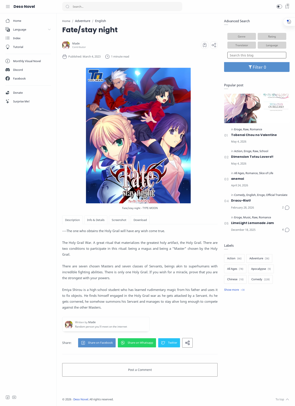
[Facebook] (7, 397)
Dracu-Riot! (241, 200)
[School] (263, 151)
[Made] (76, 43)
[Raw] (246, 129)
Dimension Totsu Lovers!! (252, 157)
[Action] (238, 151)
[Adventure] (259, 258)
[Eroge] (238, 129)
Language (272, 45)
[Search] (122, 6)
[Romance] (256, 129)
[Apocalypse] (261, 269)
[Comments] (286, 207)
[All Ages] (239, 173)
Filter (257, 67)
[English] (251, 195)
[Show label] (234, 290)
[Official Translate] (276, 195)
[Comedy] (240, 195)
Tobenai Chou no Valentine (254, 135)
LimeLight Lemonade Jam (252, 223)
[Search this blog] (256, 55)
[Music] (247, 218)
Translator (241, 45)
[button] (279, 6)
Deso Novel (24, 6)
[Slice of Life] (266, 173)
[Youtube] (14, 397)
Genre (241, 36)
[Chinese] (235, 279)
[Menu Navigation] (7, 6)
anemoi (237, 179)
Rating (272, 36)
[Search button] (67, 6)
